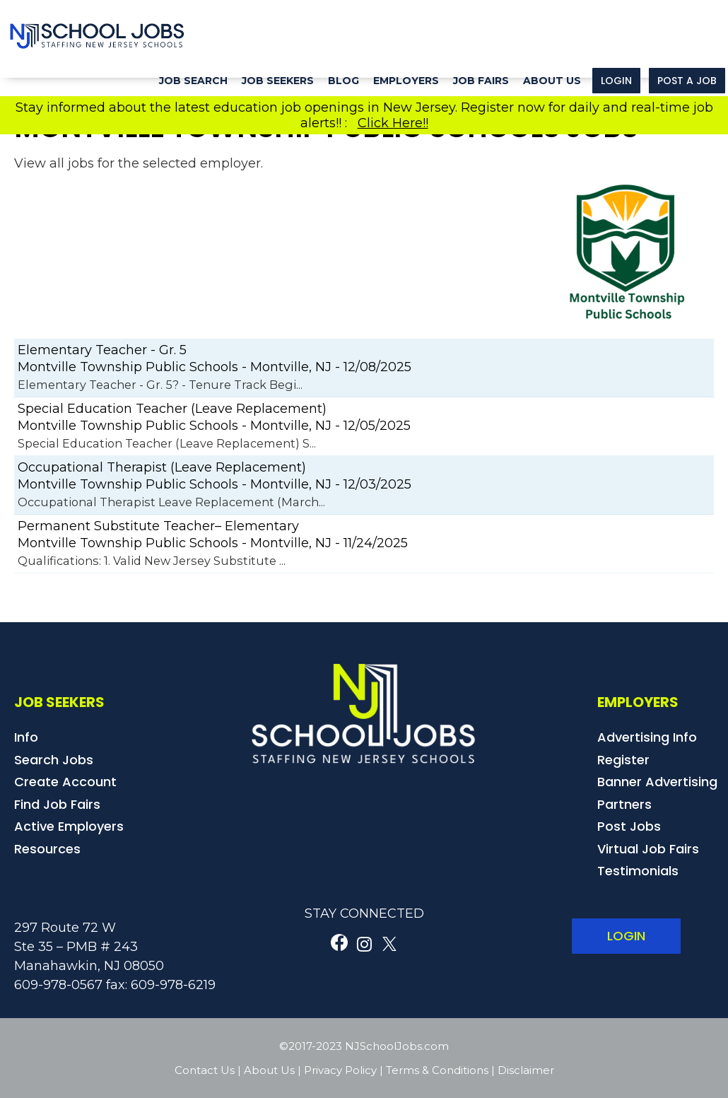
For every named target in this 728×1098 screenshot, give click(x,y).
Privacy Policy (340, 1070)
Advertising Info (647, 737)
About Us (552, 80)
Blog (343, 80)
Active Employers (69, 826)
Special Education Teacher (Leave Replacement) (172, 408)
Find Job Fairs (57, 804)
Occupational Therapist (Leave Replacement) (162, 467)
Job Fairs (481, 80)
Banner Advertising (657, 781)
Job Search (193, 80)
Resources (47, 849)
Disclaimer (526, 1070)
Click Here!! (393, 123)
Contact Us (205, 1070)
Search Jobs (53, 760)
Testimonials (638, 871)
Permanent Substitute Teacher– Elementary (158, 526)
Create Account (65, 781)
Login (616, 81)
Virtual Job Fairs (648, 849)
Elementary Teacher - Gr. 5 (102, 350)
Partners (624, 804)
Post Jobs (629, 826)
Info (26, 737)
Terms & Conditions (437, 1070)
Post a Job (687, 81)
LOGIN (626, 936)
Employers (406, 80)
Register (623, 760)
